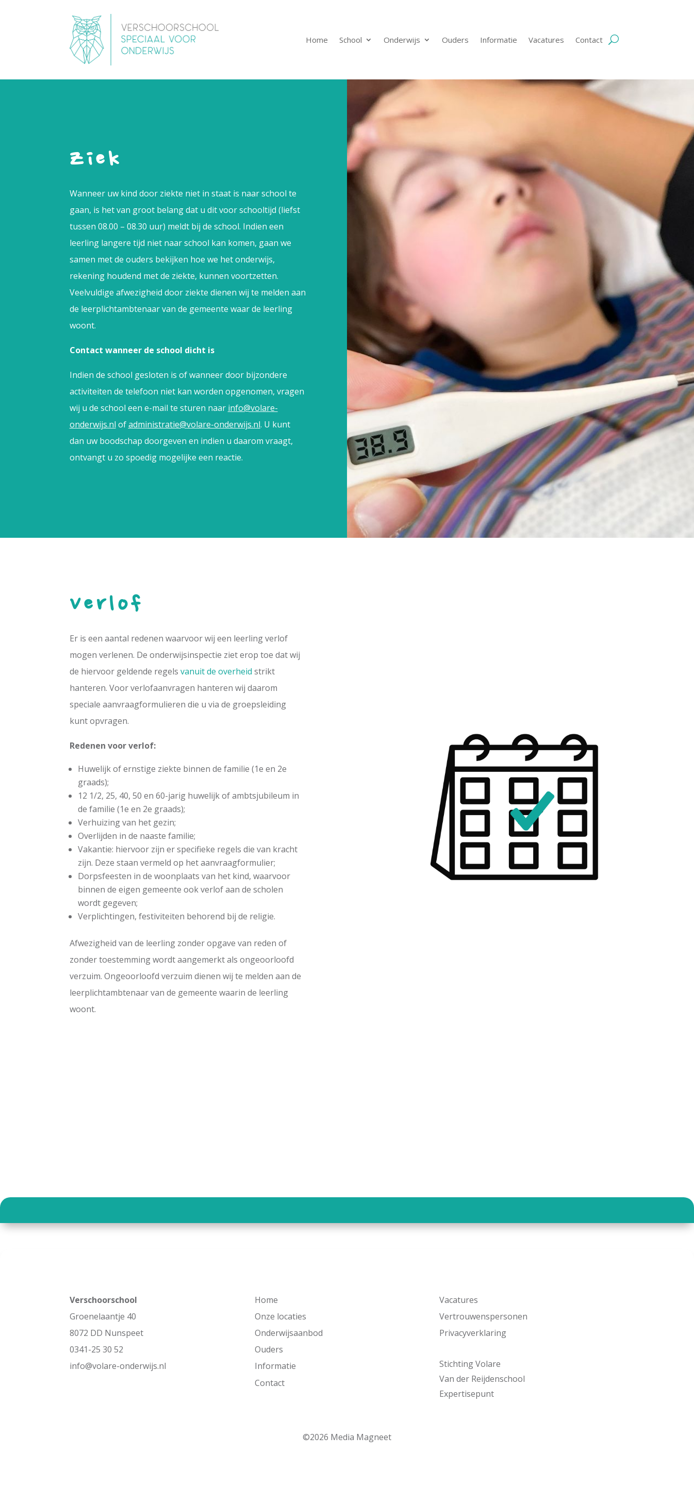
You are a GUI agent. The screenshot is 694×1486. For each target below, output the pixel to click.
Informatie (498, 40)
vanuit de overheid (216, 671)
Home (317, 40)
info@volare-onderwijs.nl (118, 1366)
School (350, 40)
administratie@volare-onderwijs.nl (194, 424)
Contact (589, 40)
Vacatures (546, 40)
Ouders (455, 40)
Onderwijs (402, 40)
